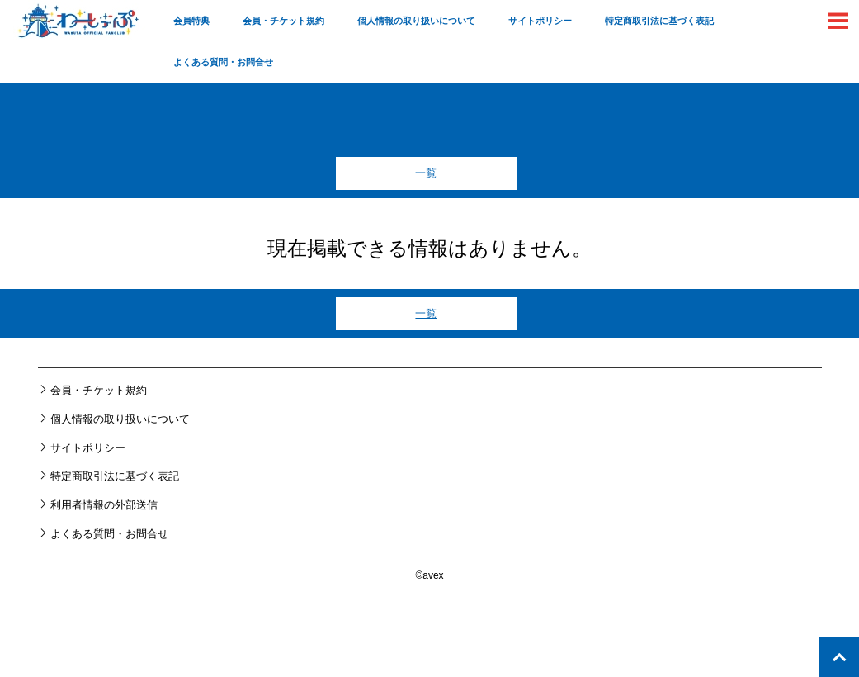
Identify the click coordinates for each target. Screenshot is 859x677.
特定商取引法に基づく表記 (659, 21)
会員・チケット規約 (283, 21)
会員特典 (191, 21)
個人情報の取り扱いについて (416, 21)
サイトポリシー (540, 21)
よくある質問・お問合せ (223, 62)
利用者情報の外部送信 (104, 505)
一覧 (426, 173)
